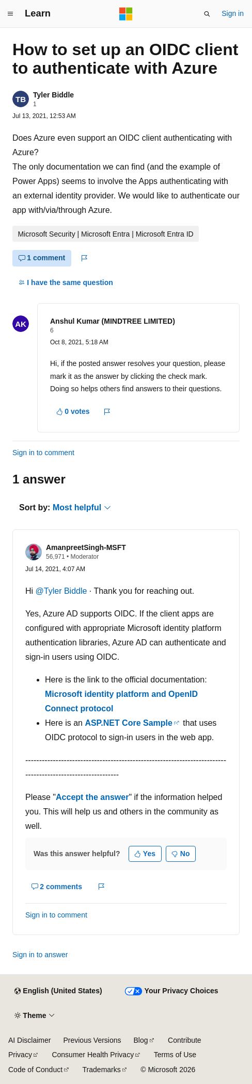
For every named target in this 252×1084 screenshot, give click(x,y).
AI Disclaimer (29, 1040)
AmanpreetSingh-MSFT (86, 547)
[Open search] (207, 14)
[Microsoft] (126, 14)
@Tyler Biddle (62, 591)
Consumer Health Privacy (93, 1054)
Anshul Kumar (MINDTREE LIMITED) (112, 321)
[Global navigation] (10, 14)
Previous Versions (92, 1040)
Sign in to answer (40, 954)
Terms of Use (175, 1054)
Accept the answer (92, 797)
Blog (141, 1040)
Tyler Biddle (53, 95)
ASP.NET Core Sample (128, 723)
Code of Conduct (35, 1069)
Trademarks (102, 1069)
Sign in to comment (43, 452)
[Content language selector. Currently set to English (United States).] (58, 991)
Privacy (20, 1054)
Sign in (233, 13)
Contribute (184, 1040)
